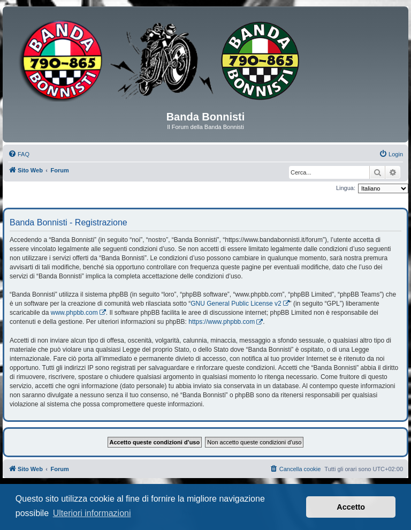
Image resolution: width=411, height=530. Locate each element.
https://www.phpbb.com (221, 321)
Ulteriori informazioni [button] (92, 513)
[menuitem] (18, 154)
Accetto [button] (351, 507)
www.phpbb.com (74, 312)
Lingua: (345, 188)
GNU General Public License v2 (236, 303)
